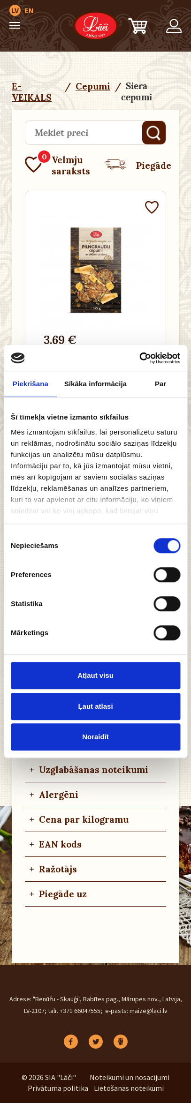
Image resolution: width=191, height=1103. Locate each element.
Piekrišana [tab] (30, 384)
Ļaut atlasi (95, 706)
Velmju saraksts (57, 165)
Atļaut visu (95, 675)
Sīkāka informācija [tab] (95, 384)
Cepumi (93, 86)
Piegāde (137, 165)
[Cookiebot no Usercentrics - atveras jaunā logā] (139, 358)
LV (15, 10)
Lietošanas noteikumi (129, 1088)
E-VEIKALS (32, 92)
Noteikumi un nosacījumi (129, 1077)
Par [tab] (161, 384)
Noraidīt (95, 737)
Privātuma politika (58, 1088)
